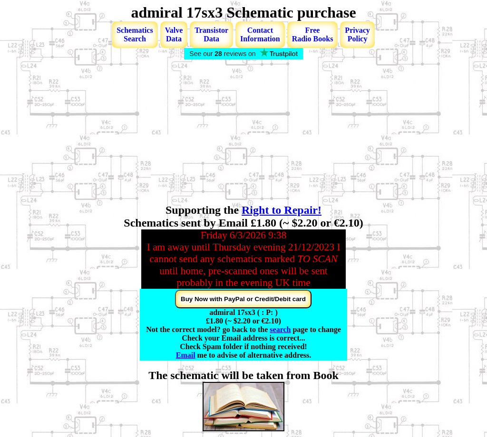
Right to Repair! (281, 210)
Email (185, 355)
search (280, 329)
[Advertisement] (243, 132)
